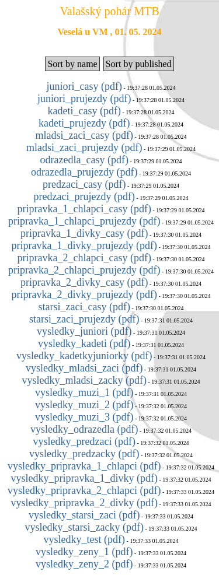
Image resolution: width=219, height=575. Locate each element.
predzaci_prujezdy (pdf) (84, 196)
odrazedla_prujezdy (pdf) (84, 172)
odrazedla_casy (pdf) (84, 160)
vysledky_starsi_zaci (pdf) (84, 515)
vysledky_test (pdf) (84, 539)
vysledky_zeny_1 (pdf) (84, 552)
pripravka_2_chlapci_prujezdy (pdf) (84, 270)
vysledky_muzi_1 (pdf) (84, 392)
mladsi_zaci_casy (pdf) (84, 135)
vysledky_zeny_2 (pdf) (84, 564)
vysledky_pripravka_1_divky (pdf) (84, 478)
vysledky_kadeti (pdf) (84, 343)
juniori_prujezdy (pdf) (84, 98)
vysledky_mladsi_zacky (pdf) (84, 380)
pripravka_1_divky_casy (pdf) (84, 233)
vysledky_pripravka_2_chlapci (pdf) (84, 490)
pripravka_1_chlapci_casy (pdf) (84, 209)
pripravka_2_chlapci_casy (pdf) (84, 258)
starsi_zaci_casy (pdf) (84, 307)
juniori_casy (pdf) (84, 86)
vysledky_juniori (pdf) (84, 331)
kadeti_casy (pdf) (84, 111)
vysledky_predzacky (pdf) (84, 454)
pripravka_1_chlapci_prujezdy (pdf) (84, 221)
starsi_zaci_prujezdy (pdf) (84, 319)
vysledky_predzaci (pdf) (84, 441)
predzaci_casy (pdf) (84, 184)
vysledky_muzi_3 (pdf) (84, 417)
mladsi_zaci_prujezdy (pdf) (84, 147)
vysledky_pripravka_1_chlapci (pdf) (84, 466)
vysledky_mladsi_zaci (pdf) (84, 368)
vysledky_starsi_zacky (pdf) (84, 527)
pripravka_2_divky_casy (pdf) (84, 282)
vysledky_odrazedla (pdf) (84, 429)
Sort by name (72, 64)
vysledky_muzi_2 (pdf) (84, 405)
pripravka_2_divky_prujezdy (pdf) (84, 294)
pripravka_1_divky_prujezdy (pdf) (84, 245)
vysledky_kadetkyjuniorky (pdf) (84, 356)
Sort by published (139, 64)
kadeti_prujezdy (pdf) (84, 123)
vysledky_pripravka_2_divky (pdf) (84, 503)
